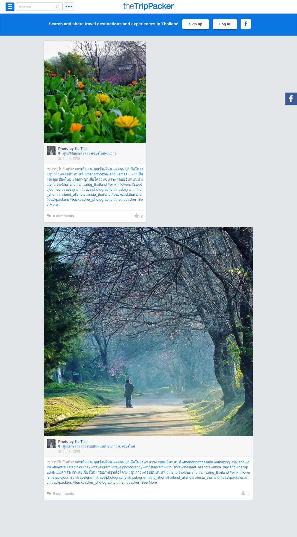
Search (57, 6)
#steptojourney (78, 467)
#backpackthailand (127, 194)
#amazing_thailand (91, 184)
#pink (112, 184)
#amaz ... (123, 174)
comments (60, 216)
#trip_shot (172, 467)
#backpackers (58, 199)
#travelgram (71, 189)
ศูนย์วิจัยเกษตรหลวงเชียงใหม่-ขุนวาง (87, 153)
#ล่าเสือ (80, 169)
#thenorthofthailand (99, 174)
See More (149, 482)
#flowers (124, 184)
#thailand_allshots (70, 194)
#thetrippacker (124, 199)
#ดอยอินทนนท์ (71, 174)
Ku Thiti (81, 148)
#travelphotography (96, 189)
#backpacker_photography (91, 199)
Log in (224, 24)
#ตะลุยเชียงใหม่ (100, 169)
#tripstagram (123, 189)
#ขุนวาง (53, 174)
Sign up (195, 24)
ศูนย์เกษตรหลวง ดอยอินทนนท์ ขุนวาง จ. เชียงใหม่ (96, 446)
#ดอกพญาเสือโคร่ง (128, 169)
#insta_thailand (98, 194)
